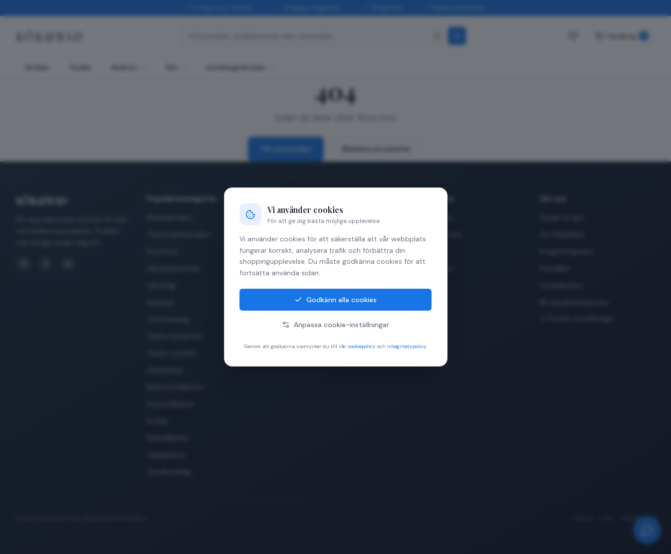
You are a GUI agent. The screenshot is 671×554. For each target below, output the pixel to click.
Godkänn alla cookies (335, 299)
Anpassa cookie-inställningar (335, 324)
